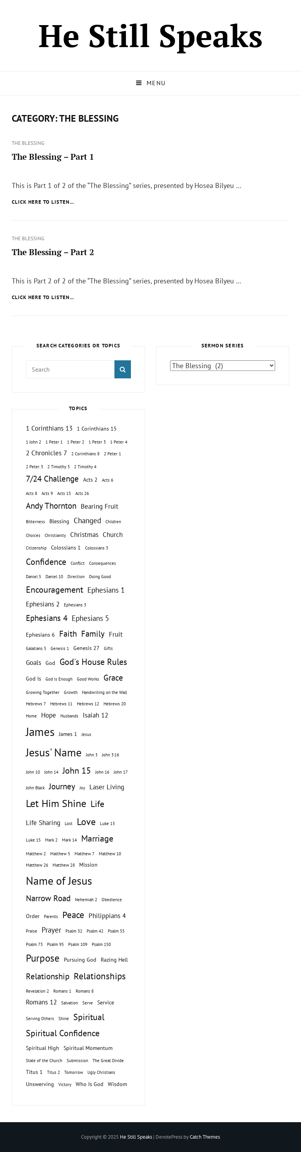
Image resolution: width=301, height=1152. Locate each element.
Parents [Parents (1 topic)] (51, 916)
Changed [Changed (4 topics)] (87, 520)
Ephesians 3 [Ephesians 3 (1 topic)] (75, 605)
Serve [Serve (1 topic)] (87, 1003)
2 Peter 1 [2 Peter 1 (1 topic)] (112, 453)
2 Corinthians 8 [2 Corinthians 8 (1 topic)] (85, 453)
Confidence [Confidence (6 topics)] (46, 561)
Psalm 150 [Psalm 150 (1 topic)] (101, 944)
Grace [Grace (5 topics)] (113, 677)
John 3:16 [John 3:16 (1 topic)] (110, 755)
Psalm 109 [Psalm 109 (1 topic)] (77, 944)
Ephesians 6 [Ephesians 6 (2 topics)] (40, 634)
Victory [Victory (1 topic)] (64, 1084)
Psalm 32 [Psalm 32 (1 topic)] (73, 931)
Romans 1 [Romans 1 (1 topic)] (62, 991)
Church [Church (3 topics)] (113, 534)
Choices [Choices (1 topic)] (33, 535)
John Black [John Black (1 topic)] (35, 788)
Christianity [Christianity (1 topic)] (55, 535)
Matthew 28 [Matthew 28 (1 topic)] (64, 865)
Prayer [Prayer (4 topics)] (51, 930)
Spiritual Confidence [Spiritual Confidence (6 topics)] (63, 1033)
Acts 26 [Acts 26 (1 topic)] (82, 493)
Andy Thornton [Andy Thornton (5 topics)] (51, 505)
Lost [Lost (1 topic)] (69, 823)
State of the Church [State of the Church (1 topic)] (44, 1060)
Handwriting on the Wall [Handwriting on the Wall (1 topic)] (104, 692)
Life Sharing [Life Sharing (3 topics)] (43, 822)
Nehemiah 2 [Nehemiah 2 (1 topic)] (86, 899)
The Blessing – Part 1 (53, 156)
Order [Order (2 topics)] (33, 916)
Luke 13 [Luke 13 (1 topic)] (107, 823)
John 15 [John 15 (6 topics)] (77, 770)
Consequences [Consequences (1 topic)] (102, 563)
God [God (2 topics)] (50, 662)
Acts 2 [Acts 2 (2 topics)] (90, 479)
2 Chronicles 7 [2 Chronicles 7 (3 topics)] (46, 453)
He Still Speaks (150, 35)
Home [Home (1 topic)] (31, 716)
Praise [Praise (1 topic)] (31, 931)
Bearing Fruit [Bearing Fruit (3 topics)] (99, 506)
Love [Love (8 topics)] (86, 821)
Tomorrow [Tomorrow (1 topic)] (73, 1072)
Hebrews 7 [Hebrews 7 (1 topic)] (36, 704)
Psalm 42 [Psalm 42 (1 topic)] (95, 931)
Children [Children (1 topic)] (113, 521)
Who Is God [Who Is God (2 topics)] (89, 1084)
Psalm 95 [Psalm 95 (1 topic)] (55, 944)
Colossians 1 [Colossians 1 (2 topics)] (66, 547)
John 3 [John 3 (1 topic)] (92, 755)
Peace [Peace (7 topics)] (73, 914)
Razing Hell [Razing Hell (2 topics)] (114, 959)
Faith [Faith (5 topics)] (68, 633)
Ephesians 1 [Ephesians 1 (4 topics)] (106, 590)
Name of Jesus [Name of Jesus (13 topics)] (59, 880)
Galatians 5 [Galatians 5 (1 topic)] (36, 648)
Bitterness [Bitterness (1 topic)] (35, 521)
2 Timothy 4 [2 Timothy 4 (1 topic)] (85, 466)
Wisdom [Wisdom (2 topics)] (117, 1084)
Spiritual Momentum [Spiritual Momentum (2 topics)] (87, 1048)
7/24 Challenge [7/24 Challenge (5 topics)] (52, 478)
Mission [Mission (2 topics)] (88, 864)
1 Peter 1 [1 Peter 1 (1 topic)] (54, 442)
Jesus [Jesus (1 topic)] (86, 734)
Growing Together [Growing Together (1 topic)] (43, 692)
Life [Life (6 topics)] (97, 803)
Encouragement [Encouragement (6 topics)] (54, 589)
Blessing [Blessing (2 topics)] (59, 521)
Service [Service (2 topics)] (105, 1002)
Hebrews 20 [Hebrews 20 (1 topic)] (114, 704)
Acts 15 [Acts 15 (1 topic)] (64, 493)
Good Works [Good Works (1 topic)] (88, 679)
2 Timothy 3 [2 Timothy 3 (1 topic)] (58, 466)
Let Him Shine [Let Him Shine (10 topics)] (56, 803)
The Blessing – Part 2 (53, 251)
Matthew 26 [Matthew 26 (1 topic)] (37, 865)
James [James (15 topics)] (40, 731)
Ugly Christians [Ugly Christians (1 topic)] (101, 1072)
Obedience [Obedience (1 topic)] (112, 899)
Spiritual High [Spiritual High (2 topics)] (42, 1048)
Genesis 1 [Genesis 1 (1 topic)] (60, 648)
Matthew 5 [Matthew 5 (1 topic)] (60, 853)
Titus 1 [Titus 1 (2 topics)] (34, 1071)
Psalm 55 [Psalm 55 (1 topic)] (116, 931)
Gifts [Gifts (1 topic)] (108, 648)
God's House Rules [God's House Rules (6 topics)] (93, 661)
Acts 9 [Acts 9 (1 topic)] (47, 493)
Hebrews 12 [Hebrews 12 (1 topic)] (88, 704)
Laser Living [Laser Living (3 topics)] (106, 787)
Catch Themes (205, 1137)
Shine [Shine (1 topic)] (63, 1018)
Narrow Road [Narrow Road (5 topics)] (48, 898)
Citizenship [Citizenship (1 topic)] (36, 548)
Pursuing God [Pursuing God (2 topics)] (80, 959)
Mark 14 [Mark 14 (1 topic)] (69, 840)
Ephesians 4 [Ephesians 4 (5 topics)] (46, 618)
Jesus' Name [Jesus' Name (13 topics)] (54, 752)
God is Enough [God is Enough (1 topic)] (59, 679)
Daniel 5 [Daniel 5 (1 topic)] (33, 576)
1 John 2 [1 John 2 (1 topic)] (33, 442)
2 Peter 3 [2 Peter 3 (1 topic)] (34, 466)
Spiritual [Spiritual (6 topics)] (88, 1016)
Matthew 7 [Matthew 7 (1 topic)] (84, 853)
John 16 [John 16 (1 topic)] (102, 772)
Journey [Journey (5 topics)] (62, 786)
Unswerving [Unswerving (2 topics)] (40, 1084)
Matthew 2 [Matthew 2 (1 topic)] (36, 853)
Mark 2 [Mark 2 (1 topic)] (51, 840)
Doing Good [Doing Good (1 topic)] (100, 576)
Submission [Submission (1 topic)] (77, 1060)
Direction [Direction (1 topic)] (76, 576)
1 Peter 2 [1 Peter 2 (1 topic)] (75, 442)
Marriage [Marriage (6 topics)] (97, 838)
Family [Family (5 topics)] (93, 633)
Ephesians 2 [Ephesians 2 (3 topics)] (43, 604)
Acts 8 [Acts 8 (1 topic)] (31, 493)
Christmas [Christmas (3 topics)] (84, 534)
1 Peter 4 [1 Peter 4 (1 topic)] (118, 442)
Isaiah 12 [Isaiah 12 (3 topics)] (95, 715)
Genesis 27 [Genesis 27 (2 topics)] (86, 648)
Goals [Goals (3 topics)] (33, 662)
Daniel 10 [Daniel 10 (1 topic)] (54, 576)
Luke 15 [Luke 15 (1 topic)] (33, 840)
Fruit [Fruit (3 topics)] (116, 634)
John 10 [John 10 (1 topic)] (33, 772)
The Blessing (28, 143)
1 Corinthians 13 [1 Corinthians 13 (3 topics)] (49, 428)
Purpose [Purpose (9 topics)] (43, 957)
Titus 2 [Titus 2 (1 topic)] (53, 1072)
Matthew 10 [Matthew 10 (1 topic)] (110, 853)
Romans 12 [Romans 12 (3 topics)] (41, 1002)
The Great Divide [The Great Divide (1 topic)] (108, 1060)
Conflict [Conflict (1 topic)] (78, 563)
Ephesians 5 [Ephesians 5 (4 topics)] (90, 618)
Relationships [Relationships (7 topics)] (100, 976)
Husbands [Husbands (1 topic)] (69, 716)
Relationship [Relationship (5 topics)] (47, 976)
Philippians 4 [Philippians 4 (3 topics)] (107, 915)
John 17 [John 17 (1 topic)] (121, 772)
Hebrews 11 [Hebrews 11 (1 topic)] (61, 704)
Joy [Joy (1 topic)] (82, 788)
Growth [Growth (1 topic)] (71, 692)
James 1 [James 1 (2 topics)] (68, 734)
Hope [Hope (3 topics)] (48, 715)
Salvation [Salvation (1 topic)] (69, 1003)
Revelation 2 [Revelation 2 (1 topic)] (37, 991)
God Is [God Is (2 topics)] (33, 678)
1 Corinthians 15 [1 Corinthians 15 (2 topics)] (97, 428)
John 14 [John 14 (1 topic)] (51, 772)
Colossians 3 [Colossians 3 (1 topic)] (96, 548)
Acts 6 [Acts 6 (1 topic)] (107, 480)
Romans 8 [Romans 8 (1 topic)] (85, 991)
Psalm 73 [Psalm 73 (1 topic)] (34, 944)
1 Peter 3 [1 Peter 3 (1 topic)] (97, 442)
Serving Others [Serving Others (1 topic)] (40, 1018)
